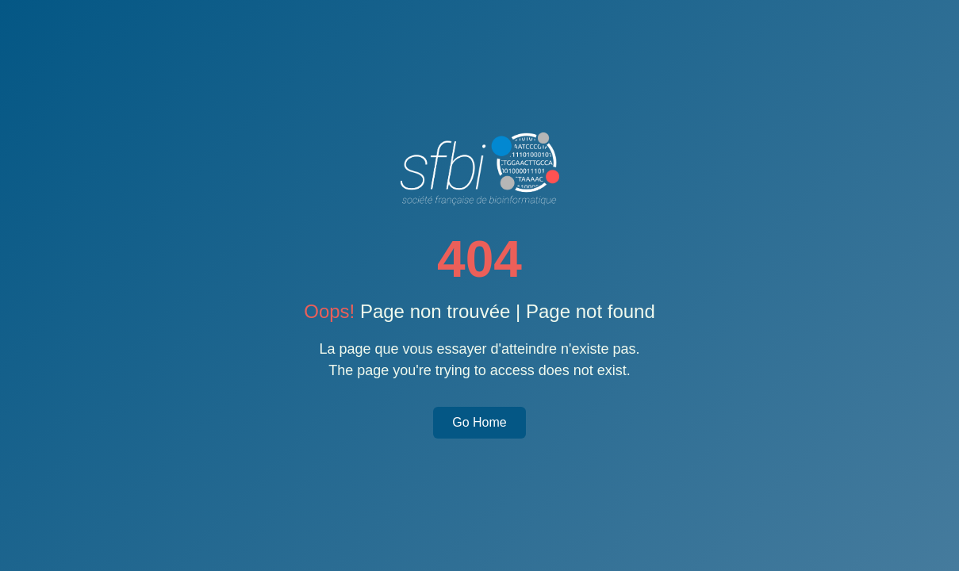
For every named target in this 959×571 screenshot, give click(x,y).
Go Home (479, 422)
